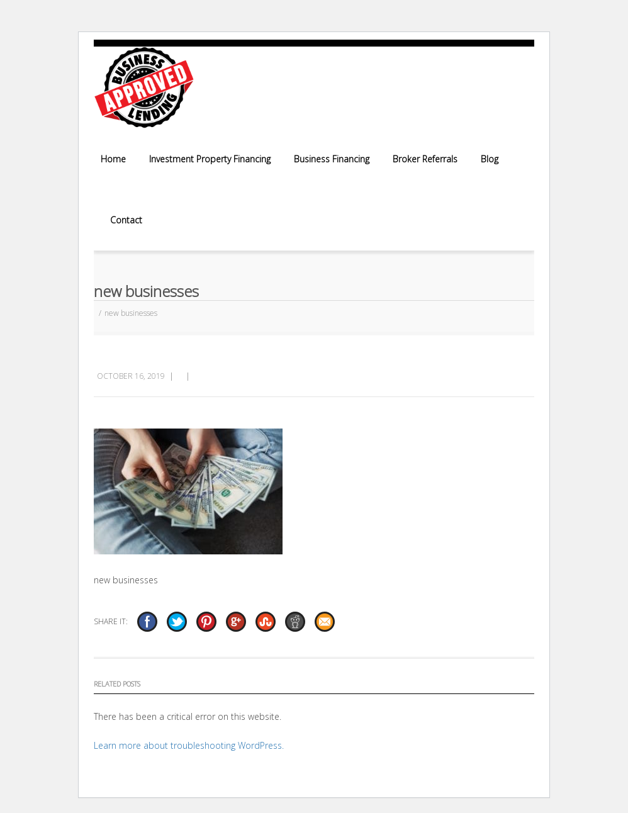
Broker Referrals (425, 159)
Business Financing (331, 159)
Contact (126, 220)
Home (113, 159)
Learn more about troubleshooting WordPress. (189, 745)
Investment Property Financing (210, 159)
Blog (489, 159)
